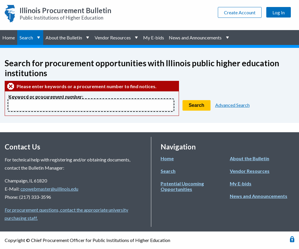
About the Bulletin (64, 37)
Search (26, 37)
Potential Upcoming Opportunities (182, 186)
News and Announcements (195, 37)
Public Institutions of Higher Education (65, 13)
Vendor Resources (113, 37)
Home (8, 37)
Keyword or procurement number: (45, 96)
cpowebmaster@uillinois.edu (49, 188)
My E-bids (153, 37)
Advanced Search (232, 105)
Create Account (239, 12)
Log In (278, 12)
